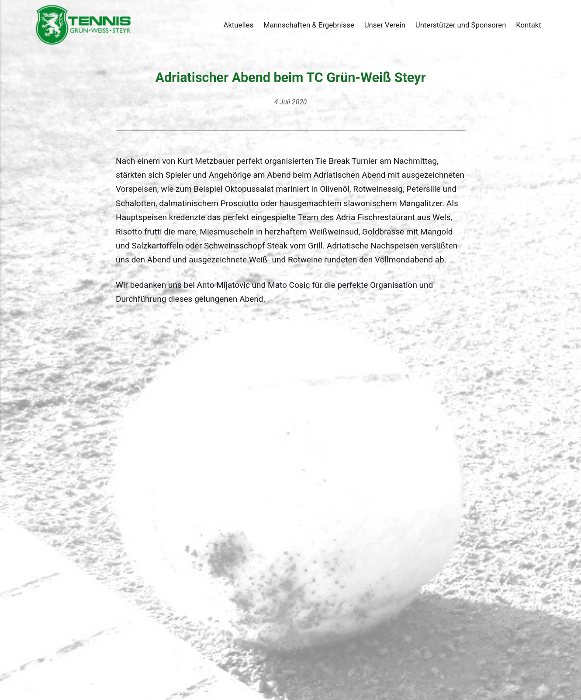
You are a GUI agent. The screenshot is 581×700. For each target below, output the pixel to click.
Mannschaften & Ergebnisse (308, 25)
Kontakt (528, 25)
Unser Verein (384, 25)
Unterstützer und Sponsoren (460, 25)
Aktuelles (238, 25)
